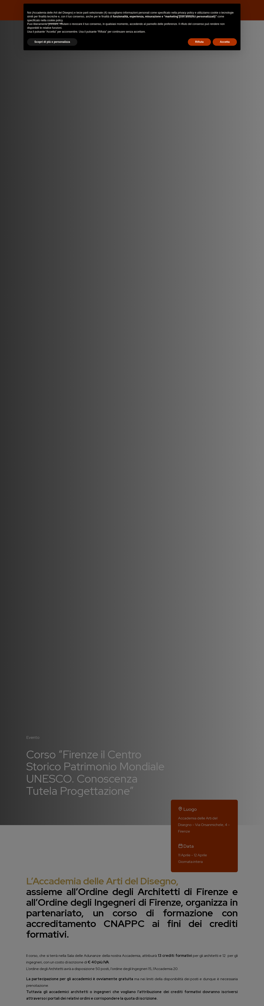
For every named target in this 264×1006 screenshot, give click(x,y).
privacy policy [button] (186, 12)
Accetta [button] (225, 41)
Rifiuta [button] (199, 41)
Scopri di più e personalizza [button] (52, 41)
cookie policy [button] (55, 20)
